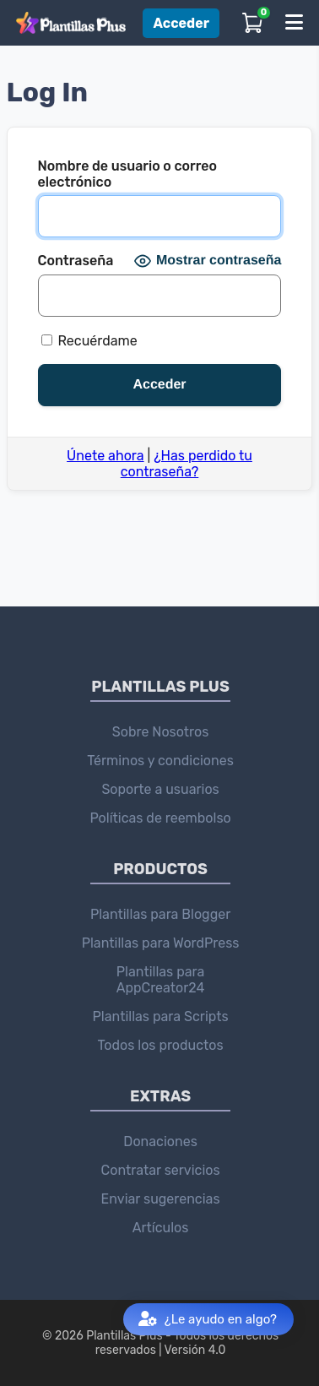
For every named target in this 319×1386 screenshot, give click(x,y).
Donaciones (160, 1141)
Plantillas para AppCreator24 (160, 980)
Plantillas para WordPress (161, 943)
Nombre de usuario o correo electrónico (127, 174)
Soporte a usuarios (160, 789)
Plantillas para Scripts (161, 1016)
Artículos (160, 1228)
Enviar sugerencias (160, 1199)
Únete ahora (105, 456)
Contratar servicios (160, 1170)
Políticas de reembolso (159, 818)
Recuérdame (89, 341)
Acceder (181, 23)
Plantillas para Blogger (160, 914)
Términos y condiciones (160, 761)
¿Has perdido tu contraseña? (186, 464)
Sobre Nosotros (160, 732)
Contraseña (76, 261)
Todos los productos (161, 1045)
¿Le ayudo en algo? (207, 1320)
